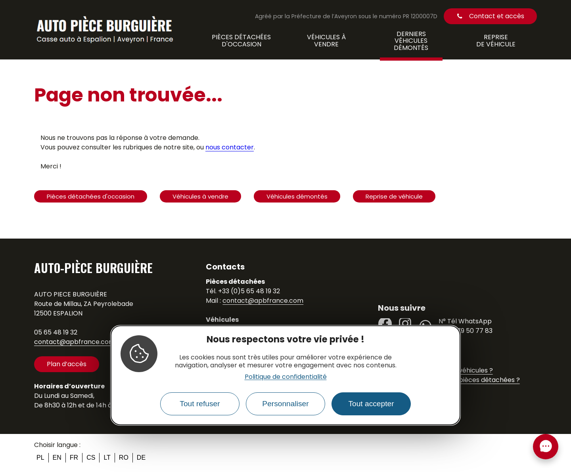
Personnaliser (285, 403)
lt (106, 457)
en (57, 457)
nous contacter (229, 147)
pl (40, 457)
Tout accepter (371, 403)
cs (90, 457)
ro (123, 457)
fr (74, 457)
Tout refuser (200, 403)
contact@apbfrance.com (74, 341)
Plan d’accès (66, 364)
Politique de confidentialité (286, 376)
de (141, 457)
